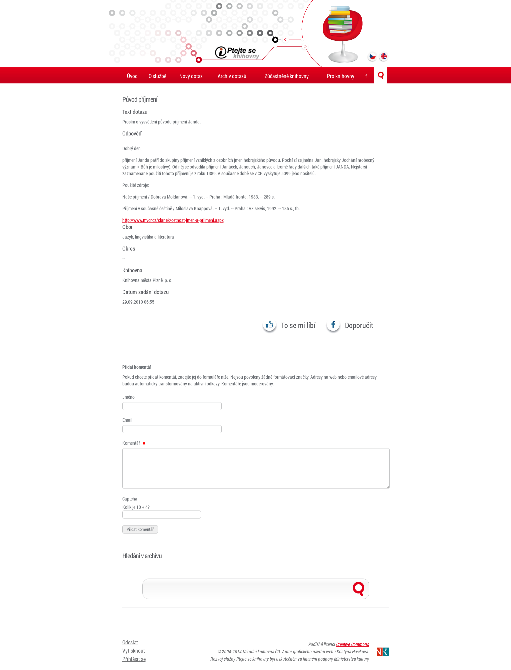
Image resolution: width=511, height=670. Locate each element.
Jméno (128, 397)
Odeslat (130, 642)
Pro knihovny (340, 75)
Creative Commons (352, 644)
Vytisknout (133, 650)
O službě (157, 75)
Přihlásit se (134, 659)
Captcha (129, 498)
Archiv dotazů (232, 75)
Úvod (132, 75)
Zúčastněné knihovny (287, 75)
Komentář (134, 443)
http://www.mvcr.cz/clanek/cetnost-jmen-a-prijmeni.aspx (173, 220)
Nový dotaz (191, 75)
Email (127, 420)
